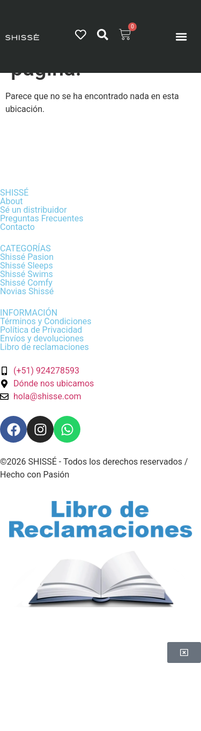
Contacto (17, 227)
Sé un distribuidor (33, 210)
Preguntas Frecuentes (42, 218)
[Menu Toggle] (181, 36)
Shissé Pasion (27, 257)
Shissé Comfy (26, 283)
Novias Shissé (27, 291)
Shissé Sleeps (26, 265)
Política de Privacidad (41, 330)
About (11, 201)
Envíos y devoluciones (42, 338)
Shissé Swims (26, 274)
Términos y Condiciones (46, 321)
